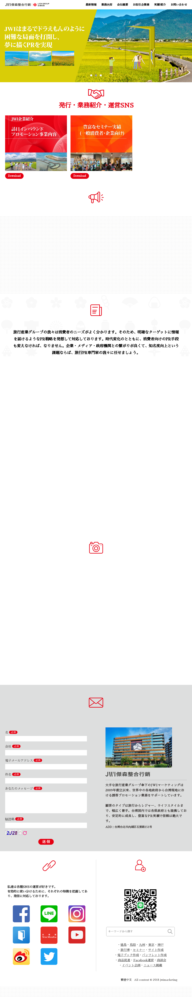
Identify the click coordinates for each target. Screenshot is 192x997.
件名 (13, 774)
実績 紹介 (160, 4)
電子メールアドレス (23, 760)
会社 (13, 746)
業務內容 (106, 4)
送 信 (46, 841)
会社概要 (122, 4)
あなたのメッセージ (23, 788)
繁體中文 (126, 980)
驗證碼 (14, 819)
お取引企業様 (141, 4)
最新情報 (91, 4)
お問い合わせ (179, 4)
